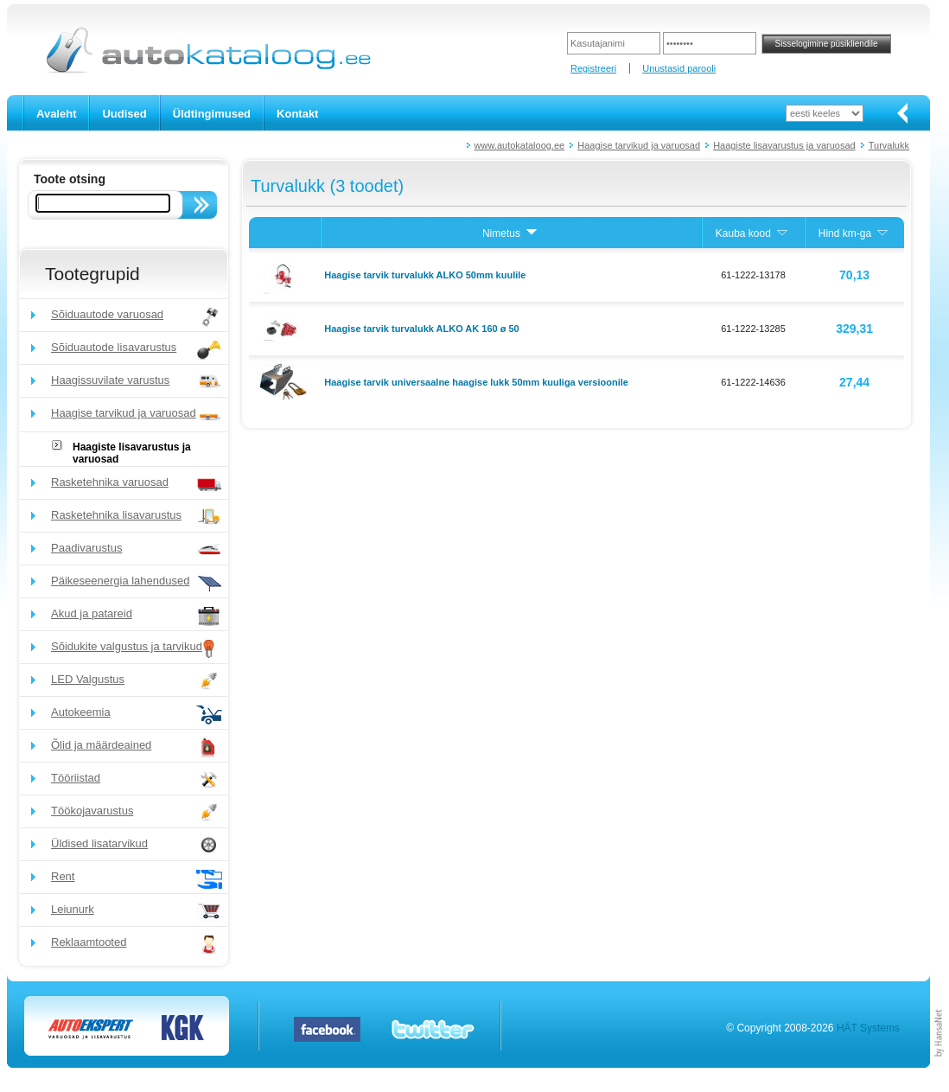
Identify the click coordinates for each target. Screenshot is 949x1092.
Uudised (124, 113)
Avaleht (56, 113)
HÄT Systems (868, 1028)
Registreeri (593, 68)
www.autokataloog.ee (519, 145)
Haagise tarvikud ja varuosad (638, 145)
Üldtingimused (212, 113)
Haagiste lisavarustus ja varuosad (784, 145)
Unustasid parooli (679, 68)
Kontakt (297, 113)
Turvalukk (889, 145)
